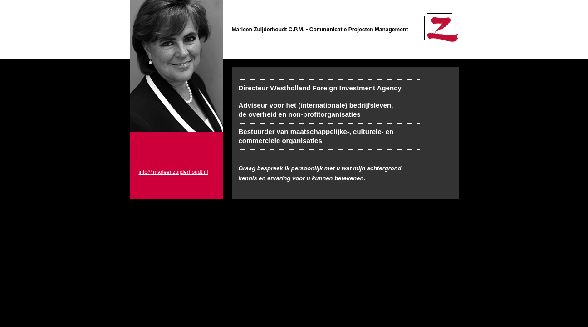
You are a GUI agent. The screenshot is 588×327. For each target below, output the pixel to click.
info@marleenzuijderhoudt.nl (173, 172)
